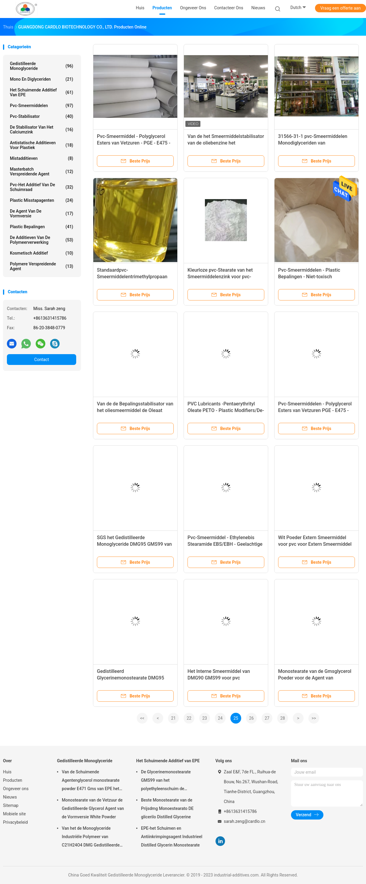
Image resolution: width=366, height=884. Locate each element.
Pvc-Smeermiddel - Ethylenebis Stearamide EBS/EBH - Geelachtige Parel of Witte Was (225, 544)
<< (142, 718)
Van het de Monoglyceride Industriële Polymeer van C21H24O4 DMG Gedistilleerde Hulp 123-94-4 (91, 837)
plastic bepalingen (41, 227)
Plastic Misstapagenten (41, 200)
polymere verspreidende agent (41, 266)
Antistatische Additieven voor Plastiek (41, 145)
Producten (12, 780)
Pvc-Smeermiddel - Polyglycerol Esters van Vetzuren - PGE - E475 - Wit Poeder (133, 142)
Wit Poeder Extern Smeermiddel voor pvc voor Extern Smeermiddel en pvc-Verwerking (315, 544)
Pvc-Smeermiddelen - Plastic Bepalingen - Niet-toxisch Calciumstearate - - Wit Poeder (311, 276)
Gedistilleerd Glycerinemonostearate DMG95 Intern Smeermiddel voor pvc (130, 677)
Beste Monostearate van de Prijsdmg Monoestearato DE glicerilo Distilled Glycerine (167, 808)
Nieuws (10, 797)
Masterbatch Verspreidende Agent (41, 171)
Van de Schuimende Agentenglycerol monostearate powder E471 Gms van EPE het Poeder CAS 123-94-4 (91, 781)
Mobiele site (14, 813)
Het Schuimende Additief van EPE (41, 92)
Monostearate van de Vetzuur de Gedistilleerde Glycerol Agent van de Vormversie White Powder (93, 808)
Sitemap (10, 805)
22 (189, 718)
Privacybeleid (15, 822)
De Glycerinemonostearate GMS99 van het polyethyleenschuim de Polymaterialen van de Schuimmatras (166, 781)
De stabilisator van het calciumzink (41, 129)
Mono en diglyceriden (41, 79)
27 (267, 718)
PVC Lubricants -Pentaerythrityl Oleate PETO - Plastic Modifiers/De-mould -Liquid (226, 410)
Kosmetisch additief (41, 253)
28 (282, 718)
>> (314, 718)
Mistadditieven (41, 158)
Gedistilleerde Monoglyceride (41, 66)
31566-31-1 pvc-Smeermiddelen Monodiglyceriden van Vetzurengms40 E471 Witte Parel (313, 142)
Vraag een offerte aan (340, 8)
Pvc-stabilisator (41, 116)
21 (173, 718)
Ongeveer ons (15, 788)
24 (220, 718)
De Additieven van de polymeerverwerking (41, 240)
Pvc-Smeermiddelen (41, 106)
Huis (7, 771)
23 (204, 718)
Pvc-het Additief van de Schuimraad (41, 187)
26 (251, 718)
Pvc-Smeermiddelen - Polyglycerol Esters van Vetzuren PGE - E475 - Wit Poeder (315, 410)
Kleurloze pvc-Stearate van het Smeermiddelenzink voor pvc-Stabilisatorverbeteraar (220, 276)
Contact (41, 359)
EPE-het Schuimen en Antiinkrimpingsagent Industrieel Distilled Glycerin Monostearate (171, 836)
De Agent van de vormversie (41, 213)
